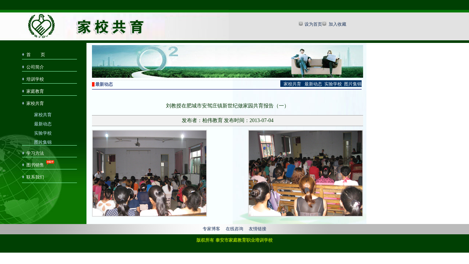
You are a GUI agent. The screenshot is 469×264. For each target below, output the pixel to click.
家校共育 (35, 103)
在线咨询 (234, 228)
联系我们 (35, 177)
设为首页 (313, 24)
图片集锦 (43, 142)
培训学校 (35, 79)
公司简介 (35, 67)
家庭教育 (35, 91)
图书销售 (35, 165)
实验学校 (43, 133)
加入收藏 (337, 24)
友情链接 (257, 228)
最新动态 (43, 123)
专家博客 (211, 228)
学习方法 (35, 153)
